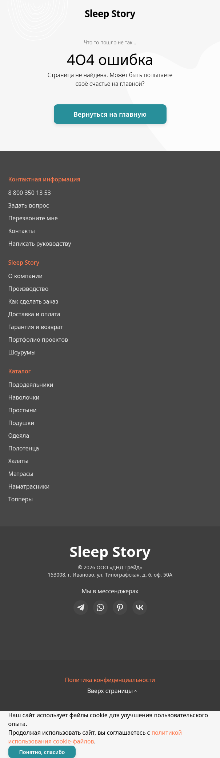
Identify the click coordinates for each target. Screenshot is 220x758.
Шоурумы (22, 352)
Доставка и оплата (34, 314)
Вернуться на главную (110, 114)
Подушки (21, 423)
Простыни (22, 410)
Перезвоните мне (33, 218)
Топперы (20, 499)
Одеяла (18, 436)
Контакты (21, 231)
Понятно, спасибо (42, 752)
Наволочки (24, 397)
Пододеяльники (30, 385)
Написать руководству (39, 244)
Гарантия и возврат (35, 327)
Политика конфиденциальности (110, 680)
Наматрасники (29, 486)
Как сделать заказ (33, 301)
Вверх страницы (110, 690)
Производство (28, 289)
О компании (25, 276)
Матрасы (20, 474)
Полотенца (23, 448)
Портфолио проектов (38, 340)
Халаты (18, 461)
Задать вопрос (28, 205)
